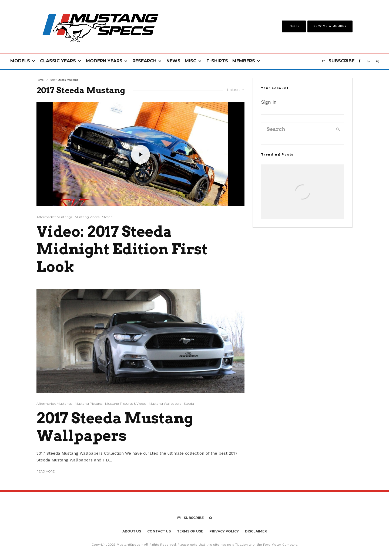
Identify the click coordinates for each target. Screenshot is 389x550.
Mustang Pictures (88, 403)
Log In (294, 26)
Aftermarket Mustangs (54, 217)
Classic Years (58, 60)
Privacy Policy (224, 531)
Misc (190, 60)
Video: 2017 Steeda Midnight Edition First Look (122, 249)
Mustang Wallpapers (165, 403)
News (173, 60)
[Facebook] (360, 61)
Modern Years (104, 60)
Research (144, 60)
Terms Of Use (190, 531)
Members (243, 60)
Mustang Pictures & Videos (125, 403)
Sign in (269, 102)
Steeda (107, 217)
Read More (45, 471)
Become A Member (330, 26)
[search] (338, 129)
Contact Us (159, 531)
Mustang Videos (87, 217)
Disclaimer (256, 531)
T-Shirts (217, 60)
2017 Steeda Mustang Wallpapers (114, 427)
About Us (131, 531)
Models (20, 60)
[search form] (297, 129)
